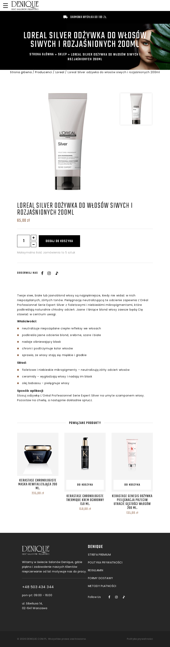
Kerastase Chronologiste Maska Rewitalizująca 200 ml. (37, 484)
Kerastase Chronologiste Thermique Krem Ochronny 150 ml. (85, 500)
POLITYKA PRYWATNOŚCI (105, 541)
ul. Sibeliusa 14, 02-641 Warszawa (57, 605)
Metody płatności (102, 564)
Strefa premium (99, 533)
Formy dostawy (100, 556)
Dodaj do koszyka (59, 241)
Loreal (59, 72)
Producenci (43, 72)
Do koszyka (85, 485)
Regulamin (95, 548)
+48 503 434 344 (61, 587)
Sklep (62, 54)
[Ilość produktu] (23, 241)
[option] (67, 142)
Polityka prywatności (140, 639)
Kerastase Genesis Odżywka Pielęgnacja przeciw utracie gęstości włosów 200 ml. (132, 502)
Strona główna (42, 54)
